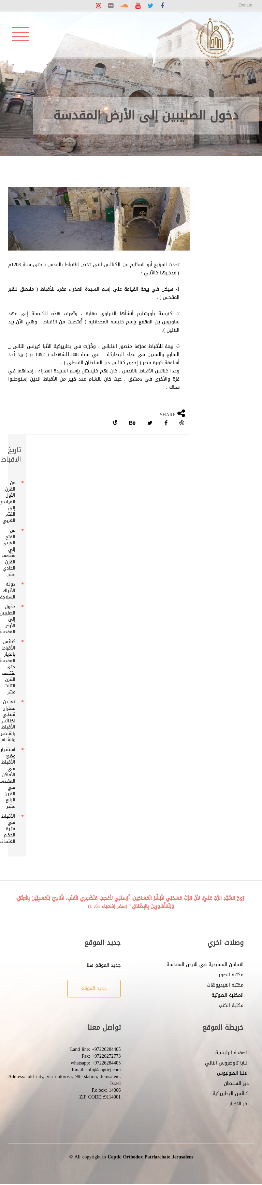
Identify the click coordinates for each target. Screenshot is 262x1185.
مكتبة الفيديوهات (225, 985)
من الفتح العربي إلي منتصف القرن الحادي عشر (14, 552)
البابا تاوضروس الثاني (227, 1063)
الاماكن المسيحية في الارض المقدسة (205, 964)
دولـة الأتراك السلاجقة (14, 590)
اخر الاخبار (239, 1103)
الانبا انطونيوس (233, 1073)
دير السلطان (236, 1083)
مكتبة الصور (231, 974)
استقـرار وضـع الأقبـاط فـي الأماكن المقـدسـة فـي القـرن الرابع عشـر (14, 778)
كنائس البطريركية (231, 1093)
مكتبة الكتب (231, 1005)
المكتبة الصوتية (228, 995)
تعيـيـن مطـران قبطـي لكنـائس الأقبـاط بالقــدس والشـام (14, 721)
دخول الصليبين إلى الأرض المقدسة (14, 619)
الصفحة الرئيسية (232, 1052)
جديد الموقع (94, 988)
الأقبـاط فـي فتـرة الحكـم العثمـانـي (14, 829)
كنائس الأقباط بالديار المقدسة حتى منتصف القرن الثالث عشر (14, 666)
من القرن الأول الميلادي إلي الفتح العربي (14, 501)
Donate (245, 5)
